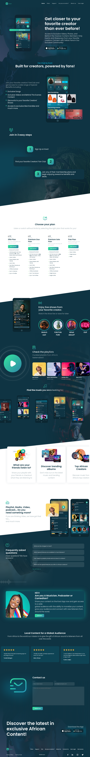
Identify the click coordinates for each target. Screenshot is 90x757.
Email (55, 681)
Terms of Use (18, 754)
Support (54, 3)
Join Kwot (39, 615)
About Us (58, 749)
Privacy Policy (10, 754)
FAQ (42, 749)
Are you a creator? (64, 3)
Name (33, 681)
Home (43, 3)
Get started (13, 246)
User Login (81, 3)
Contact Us (66, 749)
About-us (73, 3)
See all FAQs (36, 569)
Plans (48, 3)
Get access (80, 749)
